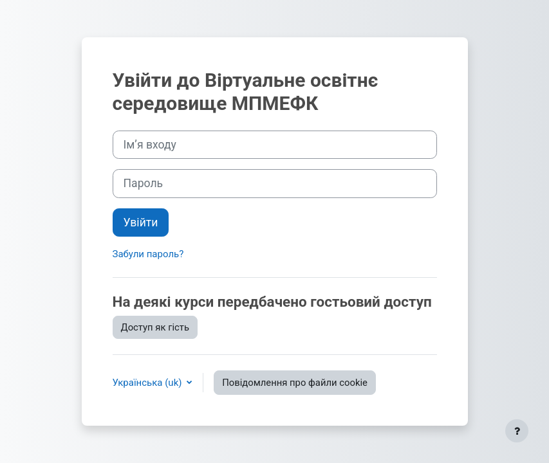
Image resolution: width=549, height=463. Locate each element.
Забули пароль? (148, 254)
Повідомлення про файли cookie (295, 382)
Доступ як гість (155, 327)
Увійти (141, 222)
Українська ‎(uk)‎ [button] (149, 382)
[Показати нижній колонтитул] (516, 430)
